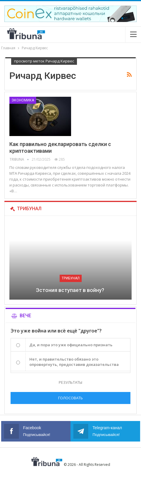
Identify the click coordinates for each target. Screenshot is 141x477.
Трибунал (71, 278)
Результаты (70, 382)
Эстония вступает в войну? (70, 290)
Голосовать (70, 397)
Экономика (22, 100)
